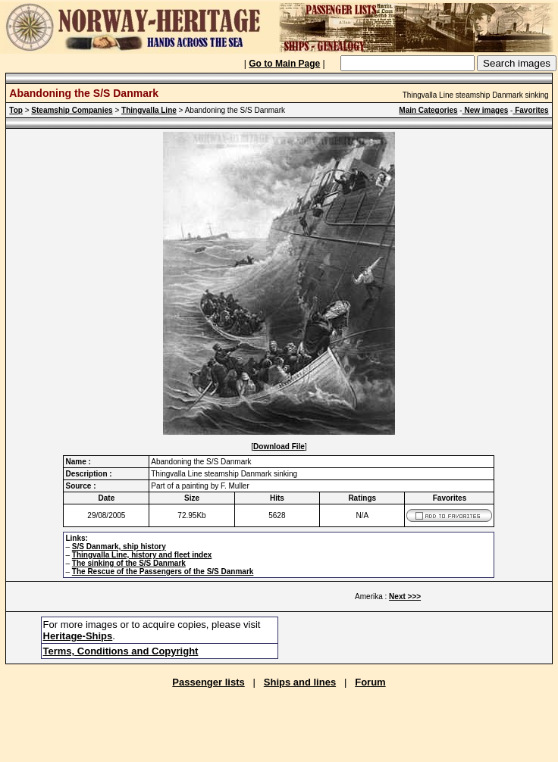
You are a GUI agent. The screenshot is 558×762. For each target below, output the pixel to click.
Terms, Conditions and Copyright (121, 651)
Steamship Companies (71, 110)
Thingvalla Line (149, 110)
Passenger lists (208, 682)
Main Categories (428, 110)
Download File (279, 446)
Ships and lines (300, 682)
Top (16, 110)
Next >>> (405, 596)
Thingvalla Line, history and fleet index (142, 555)
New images (485, 110)
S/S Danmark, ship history (119, 546)
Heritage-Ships (78, 636)
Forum (370, 682)
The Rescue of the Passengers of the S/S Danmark (163, 571)
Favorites (530, 110)
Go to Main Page (284, 63)
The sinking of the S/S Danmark (129, 563)
